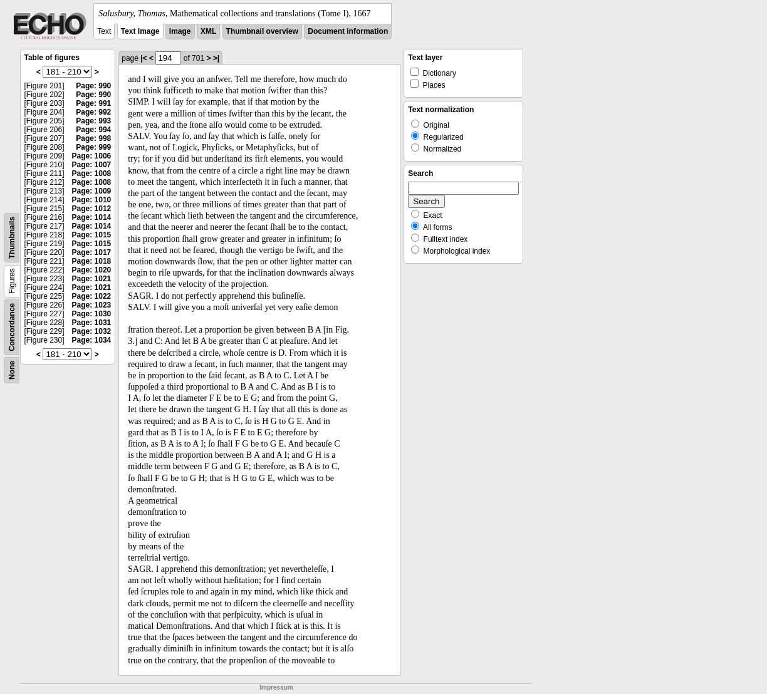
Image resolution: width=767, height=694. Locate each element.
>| (216, 58)
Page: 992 (93, 112)
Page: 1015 (92, 234)
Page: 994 (93, 129)
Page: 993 (93, 121)
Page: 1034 (92, 340)
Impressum (276, 687)
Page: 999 (93, 147)
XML (208, 31)
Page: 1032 (92, 331)
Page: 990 (93, 85)
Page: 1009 (92, 191)
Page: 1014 (92, 217)
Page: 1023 (92, 305)
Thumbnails (12, 238)
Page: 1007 (92, 164)
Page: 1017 (92, 252)
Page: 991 (93, 103)
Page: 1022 (92, 296)
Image (180, 31)
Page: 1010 (92, 199)
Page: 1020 (92, 270)
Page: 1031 (92, 322)
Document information (348, 31)
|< (143, 58)
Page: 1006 (92, 156)
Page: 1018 (92, 261)
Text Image (140, 31)
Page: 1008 (92, 173)
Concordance (12, 327)
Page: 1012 (92, 208)
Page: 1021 (92, 278)
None (12, 370)
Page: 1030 (92, 313)
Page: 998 (93, 138)
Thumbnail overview (262, 31)
